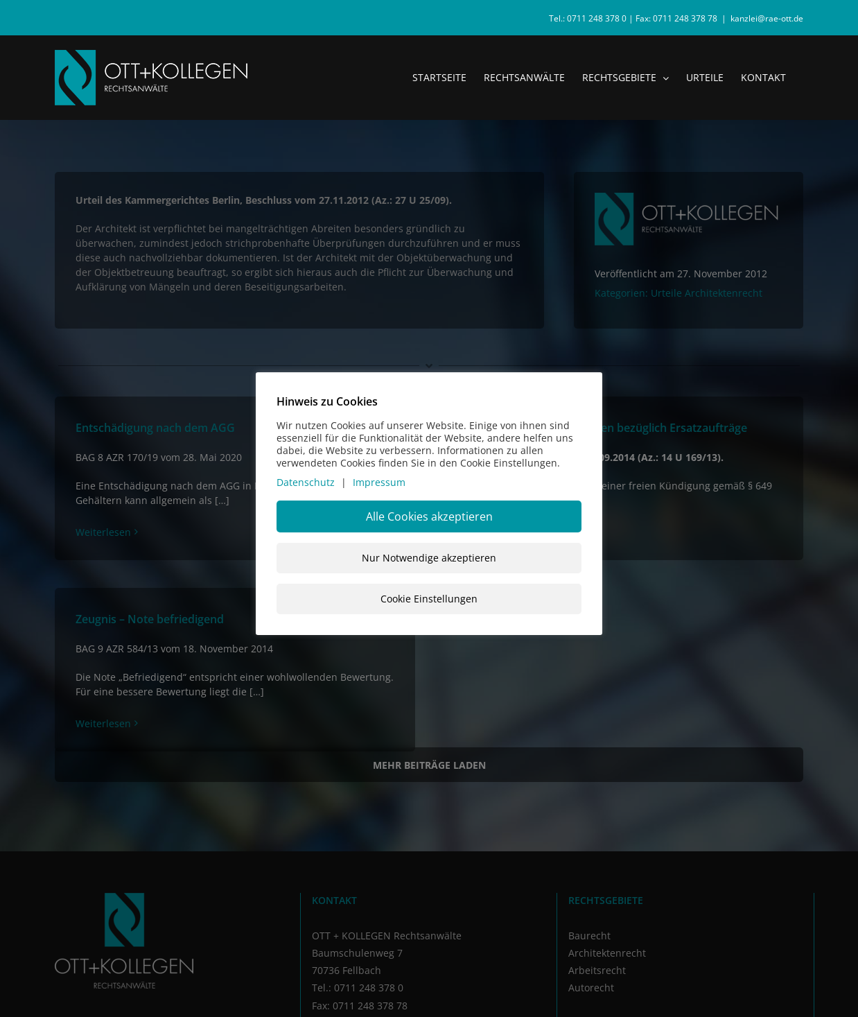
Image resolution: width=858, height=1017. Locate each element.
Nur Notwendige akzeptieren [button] (429, 557)
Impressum (379, 482)
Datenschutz (306, 482)
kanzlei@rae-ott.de (766, 18)
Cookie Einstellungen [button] (429, 598)
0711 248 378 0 (597, 18)
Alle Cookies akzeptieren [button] (429, 516)
